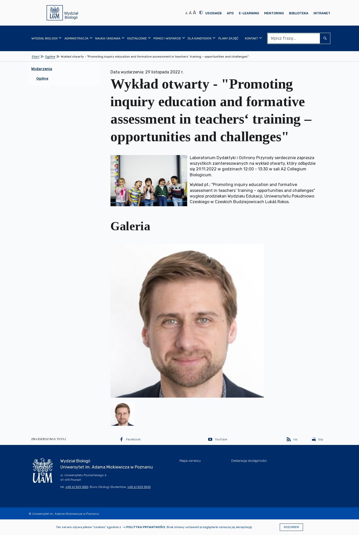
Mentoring (274, 13)
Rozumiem (291, 527)
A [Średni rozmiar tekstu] (190, 12)
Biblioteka (298, 13)
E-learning (249, 13)
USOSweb (213, 13)
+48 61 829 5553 (76, 487)
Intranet (321, 13)
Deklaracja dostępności (249, 461)
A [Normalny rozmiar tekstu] (186, 13)
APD (230, 13)
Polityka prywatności (145, 527)
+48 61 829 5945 (139, 487)
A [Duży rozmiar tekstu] (194, 12)
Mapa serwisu (190, 461)
